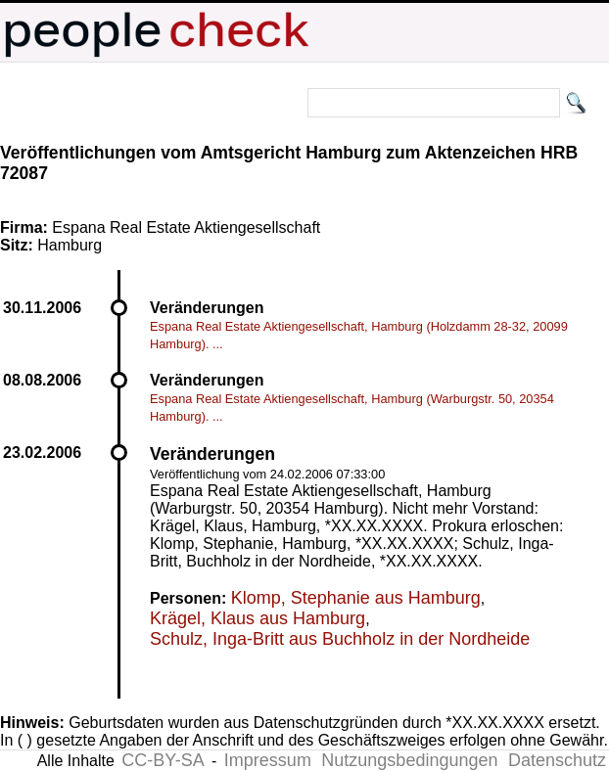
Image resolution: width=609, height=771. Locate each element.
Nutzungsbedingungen (409, 760)
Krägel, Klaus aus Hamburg (257, 618)
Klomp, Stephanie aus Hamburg (356, 598)
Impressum (267, 760)
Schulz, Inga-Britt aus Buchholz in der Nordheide (340, 639)
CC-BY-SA (162, 760)
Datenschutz (557, 760)
